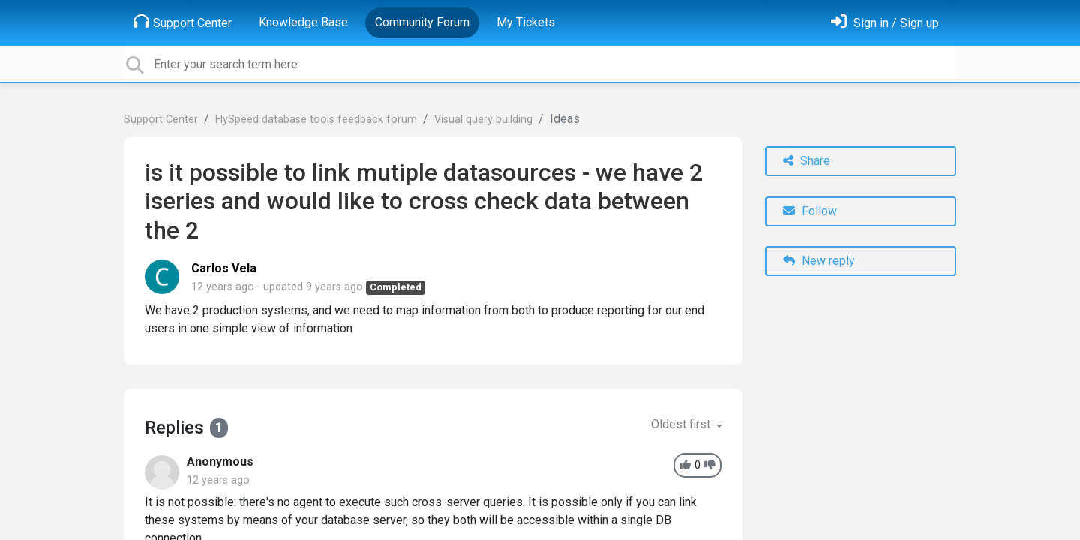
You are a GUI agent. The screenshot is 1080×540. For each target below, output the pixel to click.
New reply (819, 261)
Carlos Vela (223, 268)
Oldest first (682, 424)
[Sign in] (885, 23)
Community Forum (422, 22)
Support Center (183, 22)
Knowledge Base (303, 22)
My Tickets (525, 22)
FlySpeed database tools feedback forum (316, 119)
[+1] (685, 465)
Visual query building (483, 119)
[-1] (710, 465)
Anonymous (220, 461)
